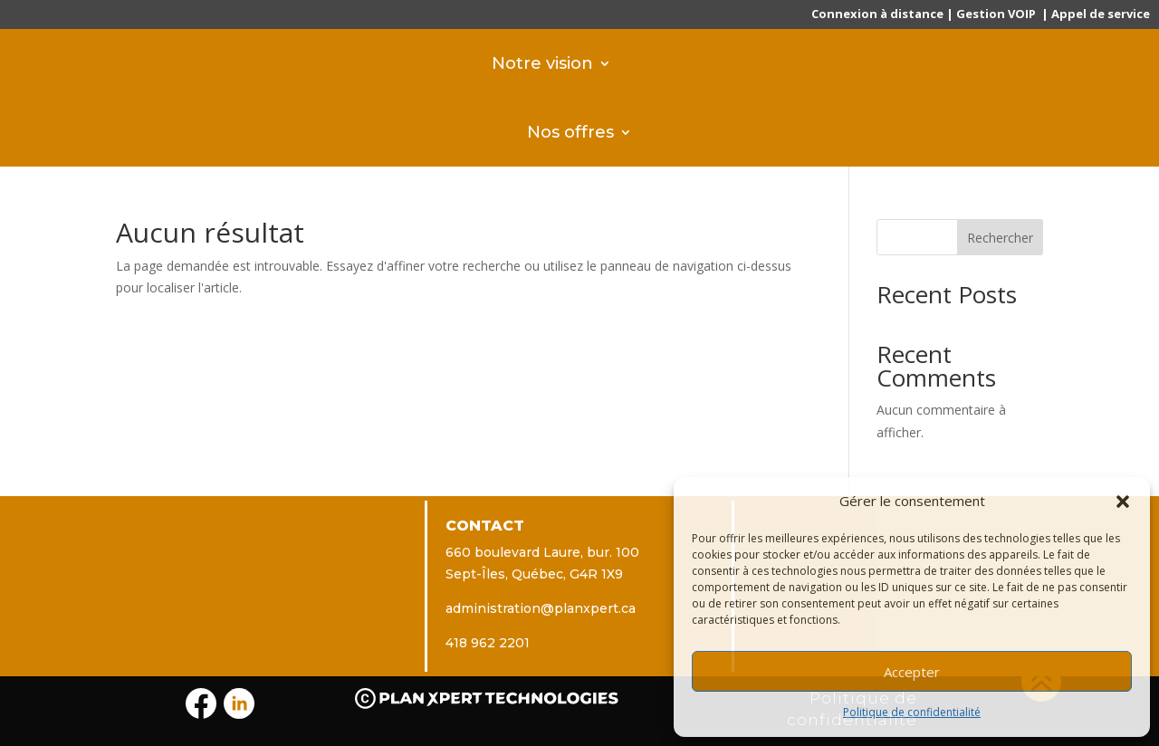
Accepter (912, 672)
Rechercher (1000, 237)
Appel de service (1100, 13)
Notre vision (542, 63)
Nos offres (570, 131)
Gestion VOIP (996, 13)
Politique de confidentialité (912, 712)
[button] (1123, 502)
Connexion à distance (877, 13)
